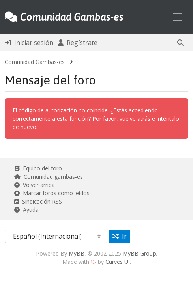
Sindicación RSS (38, 201)
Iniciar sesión (29, 42)
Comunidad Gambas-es (35, 61)
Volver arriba (34, 185)
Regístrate (77, 42)
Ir (119, 236)
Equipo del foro (38, 168)
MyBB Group (139, 253)
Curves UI (117, 261)
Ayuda (26, 209)
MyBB (76, 253)
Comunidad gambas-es (48, 176)
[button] (180, 42)
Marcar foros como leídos (52, 193)
